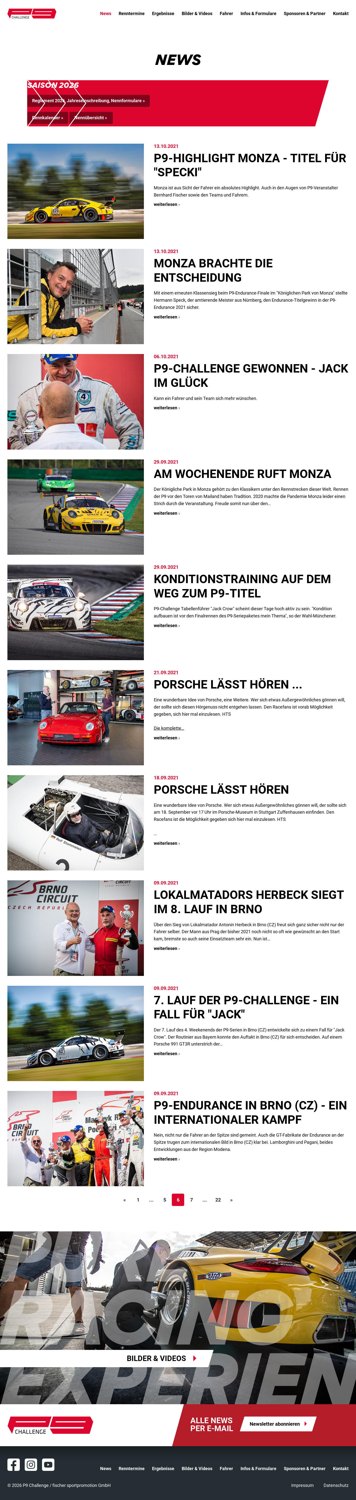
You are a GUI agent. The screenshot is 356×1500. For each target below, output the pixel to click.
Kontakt (341, 13)
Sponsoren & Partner (305, 13)
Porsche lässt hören (221, 790)
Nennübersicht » (91, 117)
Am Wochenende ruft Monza (242, 474)
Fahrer (226, 13)
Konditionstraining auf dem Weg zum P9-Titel (242, 586)
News (105, 13)
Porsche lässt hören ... (228, 684)
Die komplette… (169, 728)
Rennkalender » (47, 117)
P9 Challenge (31, 14)
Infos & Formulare (258, 13)
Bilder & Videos (197, 13)
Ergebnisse (163, 13)
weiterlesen (165, 204)
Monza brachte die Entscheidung (213, 270)
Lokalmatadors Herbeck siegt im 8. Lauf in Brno (249, 902)
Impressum (302, 1485)
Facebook (13, 1465)
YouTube (48, 1465)
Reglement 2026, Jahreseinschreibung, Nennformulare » (88, 100)
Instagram (31, 1465)
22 (218, 1200)
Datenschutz (336, 1485)
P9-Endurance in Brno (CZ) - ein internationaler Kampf (250, 1112)
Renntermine (132, 13)
